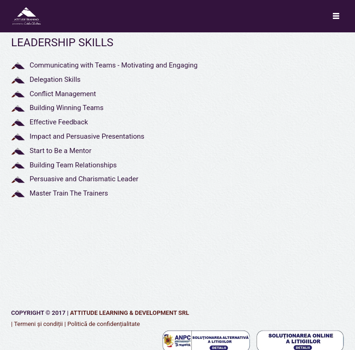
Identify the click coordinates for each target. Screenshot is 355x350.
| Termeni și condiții (37, 323)
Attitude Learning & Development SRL (129, 312)
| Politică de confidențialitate (102, 323)
